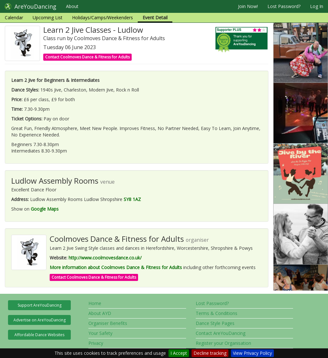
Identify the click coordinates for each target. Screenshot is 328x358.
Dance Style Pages (215, 323)
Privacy (95, 343)
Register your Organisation (223, 343)
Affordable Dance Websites (39, 334)
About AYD (99, 313)
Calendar (14, 17)
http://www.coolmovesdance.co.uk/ (105, 258)
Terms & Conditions (216, 313)
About (72, 6)
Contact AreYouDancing (220, 333)
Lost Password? (283, 6)
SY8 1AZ (132, 199)
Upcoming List (47, 17)
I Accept (178, 353)
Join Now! (248, 6)
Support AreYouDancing (40, 305)
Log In (316, 6)
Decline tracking (209, 353)
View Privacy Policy (252, 353)
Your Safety (100, 333)
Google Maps (45, 209)
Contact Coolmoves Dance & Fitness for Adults (87, 57)
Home (94, 303)
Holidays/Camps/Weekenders (102, 17)
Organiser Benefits (107, 323)
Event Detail (155, 17)
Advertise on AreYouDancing (39, 320)
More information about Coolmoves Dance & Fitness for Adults (116, 267)
